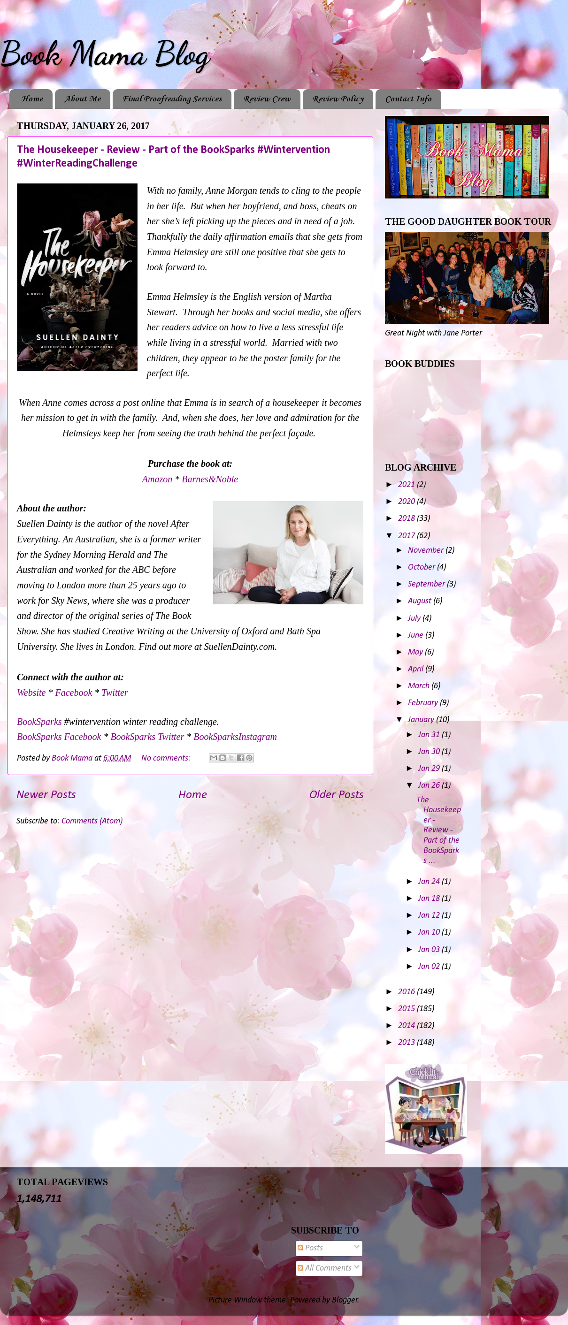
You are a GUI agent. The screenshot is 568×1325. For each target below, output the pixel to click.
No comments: (166, 758)
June (416, 635)
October (422, 567)
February (424, 703)
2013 (407, 1042)
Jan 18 (430, 898)
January (422, 720)
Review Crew (267, 99)
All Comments (325, 1268)
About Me (82, 99)
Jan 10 (430, 932)
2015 (407, 1009)
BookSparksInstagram (235, 736)
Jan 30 (430, 751)
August (420, 601)
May (416, 652)
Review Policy (337, 99)
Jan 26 (430, 785)
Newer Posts (46, 795)
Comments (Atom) (92, 821)
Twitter (114, 692)
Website (31, 692)
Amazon (158, 479)
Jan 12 (430, 915)
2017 (407, 536)
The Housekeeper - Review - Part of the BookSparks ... (438, 831)
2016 (407, 992)
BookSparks (39, 721)
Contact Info (408, 99)
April (416, 669)
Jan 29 (430, 768)
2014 (407, 1025)
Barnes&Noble (210, 479)
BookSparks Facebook (59, 736)
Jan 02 (430, 966)
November (426, 550)
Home (32, 99)
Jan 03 (430, 949)
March (419, 686)
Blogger (345, 1300)
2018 (407, 518)
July (415, 618)
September (427, 584)
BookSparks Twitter (148, 736)
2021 (407, 484)
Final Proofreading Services (172, 99)
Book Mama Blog (104, 53)
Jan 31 (430, 735)
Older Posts (336, 795)
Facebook (74, 692)
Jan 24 (430, 881)
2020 (407, 501)
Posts (310, 1248)
